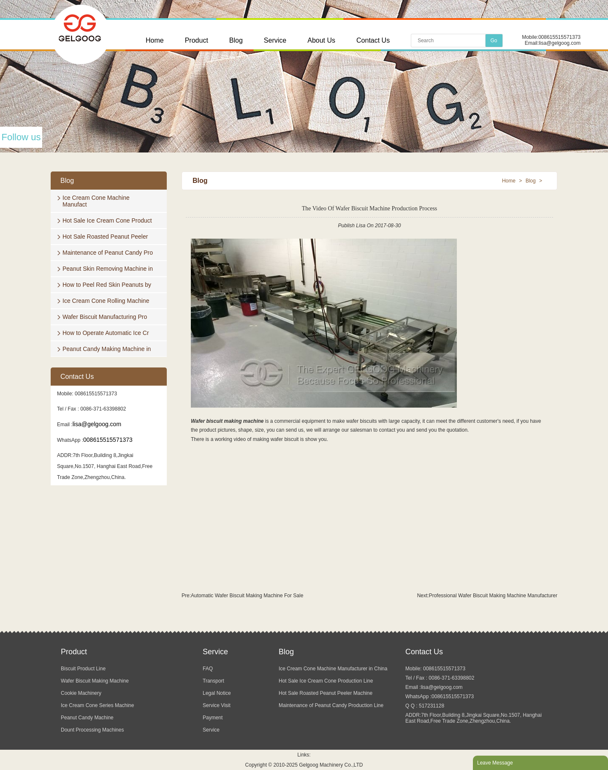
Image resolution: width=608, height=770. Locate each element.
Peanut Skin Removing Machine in (107, 268)
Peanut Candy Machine (87, 718)
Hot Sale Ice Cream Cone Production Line (326, 681)
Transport (213, 681)
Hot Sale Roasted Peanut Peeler (105, 236)
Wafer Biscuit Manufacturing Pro (104, 316)
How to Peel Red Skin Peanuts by (106, 284)
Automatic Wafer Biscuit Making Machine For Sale (247, 596)
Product (196, 40)
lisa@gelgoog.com (560, 43)
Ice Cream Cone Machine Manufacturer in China (333, 669)
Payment (213, 718)
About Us (321, 40)
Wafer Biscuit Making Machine (95, 681)
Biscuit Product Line (83, 669)
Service (275, 40)
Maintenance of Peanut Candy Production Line (331, 705)
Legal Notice (217, 693)
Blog (236, 40)
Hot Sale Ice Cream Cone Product (107, 220)
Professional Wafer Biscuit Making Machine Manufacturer (493, 596)
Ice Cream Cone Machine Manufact (96, 201)
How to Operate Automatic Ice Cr (105, 332)
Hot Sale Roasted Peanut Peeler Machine (325, 693)
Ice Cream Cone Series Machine (97, 705)
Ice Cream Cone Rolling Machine (105, 300)
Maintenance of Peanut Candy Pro (107, 252)
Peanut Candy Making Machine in (106, 349)
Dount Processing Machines (92, 730)
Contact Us (373, 40)
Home (155, 40)
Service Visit (217, 705)
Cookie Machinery (81, 693)
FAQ (208, 669)
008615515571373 (559, 37)
